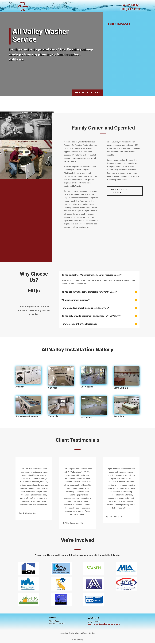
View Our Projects (87, 93)
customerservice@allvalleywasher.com (104, 624)
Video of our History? (119, 190)
